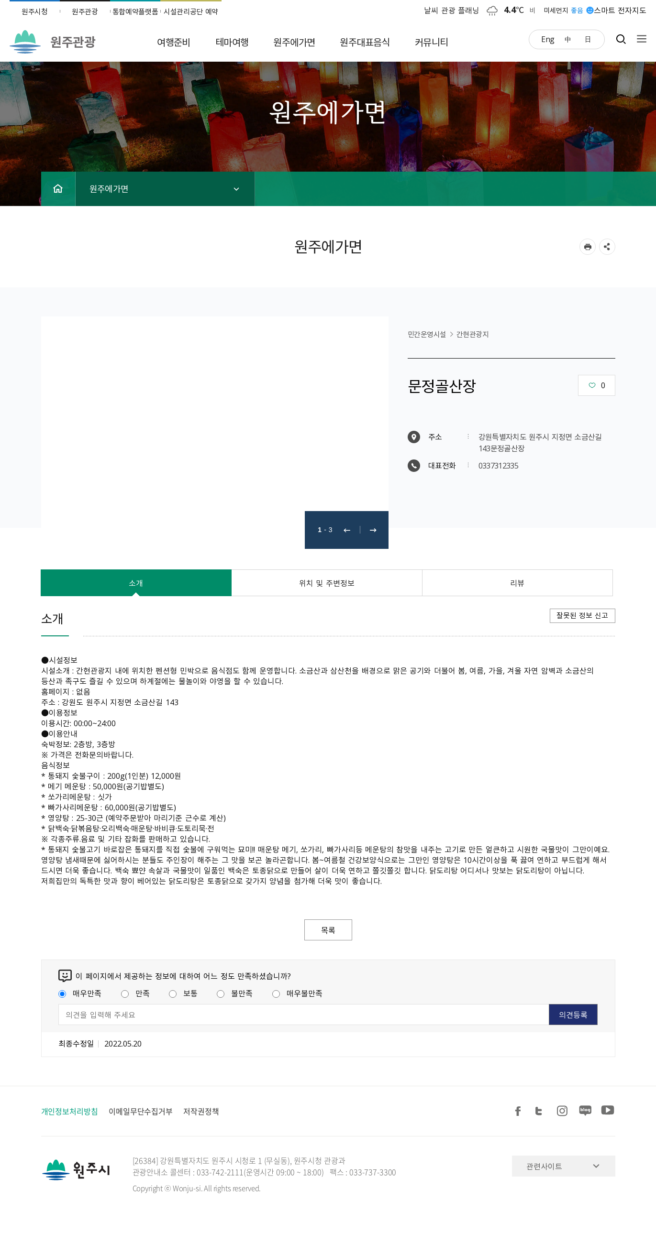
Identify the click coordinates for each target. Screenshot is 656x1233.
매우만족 (79, 993)
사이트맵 (639, 39)
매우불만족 (297, 993)
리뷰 (517, 583)
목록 (328, 930)
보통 (183, 993)
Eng (548, 39)
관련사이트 (544, 1166)
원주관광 (85, 11)
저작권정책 (201, 1111)
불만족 (235, 993)
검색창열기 (621, 39)
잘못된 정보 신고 (582, 615)
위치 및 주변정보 (327, 583)
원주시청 (35, 11)
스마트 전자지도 (620, 10)
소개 (136, 583)
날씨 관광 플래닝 (451, 10)
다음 (373, 530)
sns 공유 (607, 247)
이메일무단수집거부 (141, 1111)
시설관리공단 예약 (191, 11)
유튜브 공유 (607, 1111)
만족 (135, 993)
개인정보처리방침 (69, 1111)
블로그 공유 (585, 1111)
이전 (347, 530)
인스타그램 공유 (563, 1111)
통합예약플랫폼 (135, 11)
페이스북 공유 (519, 1111)
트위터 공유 (541, 1111)
